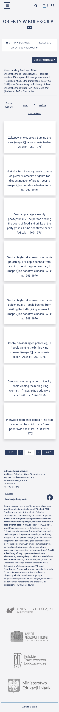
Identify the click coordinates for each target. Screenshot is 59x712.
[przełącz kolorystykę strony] (35, 5)
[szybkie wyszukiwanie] (52, 5)
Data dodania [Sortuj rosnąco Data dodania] (37, 113)
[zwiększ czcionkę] (47, 5)
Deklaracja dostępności (16, 499)
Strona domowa (18, 42)
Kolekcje (45, 42)
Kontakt (9, 493)
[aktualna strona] (29, 452)
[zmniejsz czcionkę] (41, 6)
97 (49, 452)
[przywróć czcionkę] (44, 6)
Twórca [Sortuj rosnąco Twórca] (45, 105)
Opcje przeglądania (43, 59)
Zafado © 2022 (29, 706)
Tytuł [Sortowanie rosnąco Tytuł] (28, 105)
